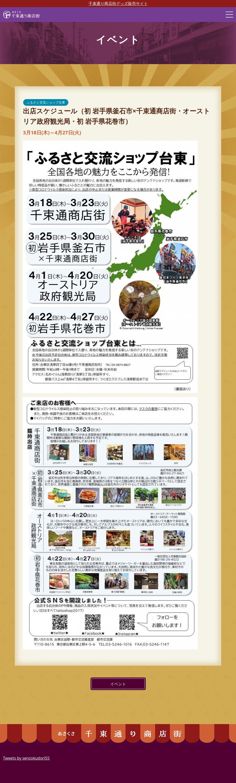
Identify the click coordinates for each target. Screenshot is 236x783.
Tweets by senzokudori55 (26, 758)
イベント (118, 684)
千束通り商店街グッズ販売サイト (118, 3)
